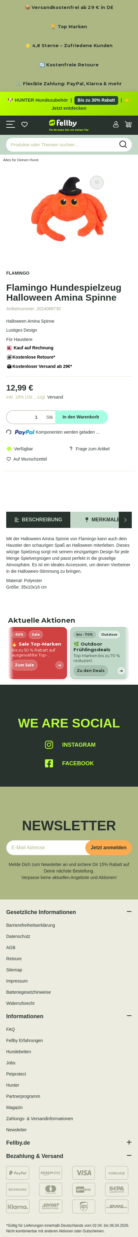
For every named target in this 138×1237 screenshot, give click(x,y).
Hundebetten (18, 1051)
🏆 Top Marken (69, 26)
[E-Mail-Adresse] (48, 847)
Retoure (14, 958)
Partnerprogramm (23, 1096)
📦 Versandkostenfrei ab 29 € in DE (69, 7)
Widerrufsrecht (20, 1003)
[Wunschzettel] (24, 125)
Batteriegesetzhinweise (28, 992)
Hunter (12, 1085)
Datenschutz (18, 936)
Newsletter (16, 1129)
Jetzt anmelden (109, 847)
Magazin (14, 1107)
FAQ (10, 1029)
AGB (11, 947)
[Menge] (25, 417)
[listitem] (37, 653)
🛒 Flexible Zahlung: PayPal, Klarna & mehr (69, 83)
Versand (55, 397)
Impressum (17, 981)
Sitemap (14, 969)
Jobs (11, 1062)
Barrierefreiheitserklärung (30, 925)
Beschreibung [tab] (38, 519)
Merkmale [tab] (102, 519)
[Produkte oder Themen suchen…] (60, 145)
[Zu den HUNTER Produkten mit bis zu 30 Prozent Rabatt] (69, 104)
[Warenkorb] (128, 125)
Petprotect (16, 1073)
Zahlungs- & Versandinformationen (39, 1118)
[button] (115, 125)
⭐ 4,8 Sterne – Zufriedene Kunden (69, 45)
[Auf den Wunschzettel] (97, 182)
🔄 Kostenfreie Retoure (69, 65)
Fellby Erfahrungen (24, 1040)
